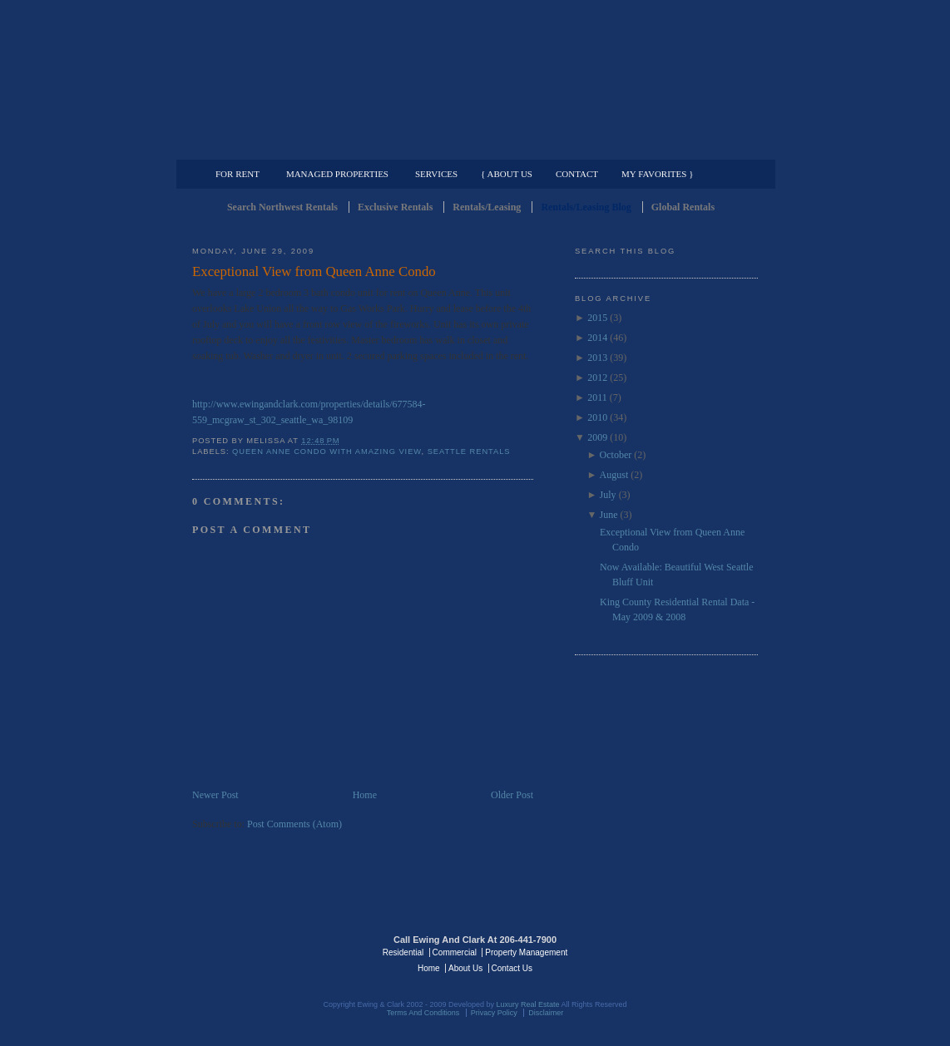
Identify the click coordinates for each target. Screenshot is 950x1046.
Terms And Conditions (423, 1013)
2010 (597, 417)
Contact (577, 174)
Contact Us (512, 968)
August (614, 475)
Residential (403, 952)
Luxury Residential (277, 146)
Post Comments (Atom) (294, 824)
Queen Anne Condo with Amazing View (327, 451)
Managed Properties (337, 174)
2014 (597, 337)
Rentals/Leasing (487, 207)
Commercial (472, 146)
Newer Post (215, 795)
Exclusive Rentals (395, 207)
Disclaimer (545, 1013)
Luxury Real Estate (685, 951)
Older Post (512, 795)
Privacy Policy (494, 1013)
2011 (597, 397)
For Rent (237, 174)
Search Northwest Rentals (282, 207)
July (608, 495)
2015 (597, 317)
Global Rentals (683, 207)
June (609, 515)
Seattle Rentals (475, 79)
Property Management (670, 146)
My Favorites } (657, 174)
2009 (597, 437)
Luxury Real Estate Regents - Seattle (264, 951)
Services (436, 174)
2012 (597, 377)
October (616, 455)
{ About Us (506, 174)
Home (365, 795)
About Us (465, 968)
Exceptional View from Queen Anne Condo (314, 271)
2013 (597, 357)
